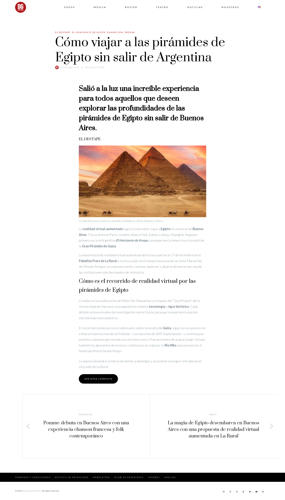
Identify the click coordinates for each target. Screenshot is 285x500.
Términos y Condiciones (32, 477)
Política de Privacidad (71, 477)
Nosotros (230, 7)
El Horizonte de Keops (88, 32)
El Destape (62, 32)
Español (154, 477)
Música (100, 7)
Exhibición (115, 32)
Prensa (130, 32)
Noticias (195, 7)
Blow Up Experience (129, 477)
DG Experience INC (32, 490)
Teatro (162, 7)
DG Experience (71, 67)
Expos (69, 7)
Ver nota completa (98, 378)
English (170, 477)
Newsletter (101, 477)
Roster (131, 7)
